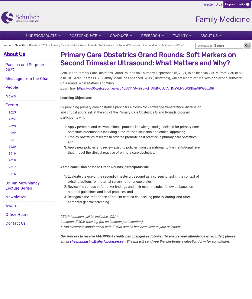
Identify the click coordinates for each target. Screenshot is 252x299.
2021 (44, 45)
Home (7, 45)
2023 (12, 126)
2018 (12, 160)
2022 (12, 133)
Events (33, 45)
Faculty (180, 36)
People (12, 87)
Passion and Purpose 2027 (25, 67)
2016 (12, 174)
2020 (12, 147)
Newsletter (16, 197)
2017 (12, 167)
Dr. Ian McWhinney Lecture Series (23, 185)
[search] (219, 46)
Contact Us (16, 223)
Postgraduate (83, 36)
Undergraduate (41, 36)
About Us (209, 36)
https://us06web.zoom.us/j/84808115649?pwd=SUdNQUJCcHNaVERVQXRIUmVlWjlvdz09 (145, 88)
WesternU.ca (212, 4)
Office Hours (17, 214)
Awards (12, 206)
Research (150, 36)
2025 (12, 112)
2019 (12, 153)
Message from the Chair (28, 79)
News (11, 96)
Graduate (119, 36)
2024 (12, 119)
